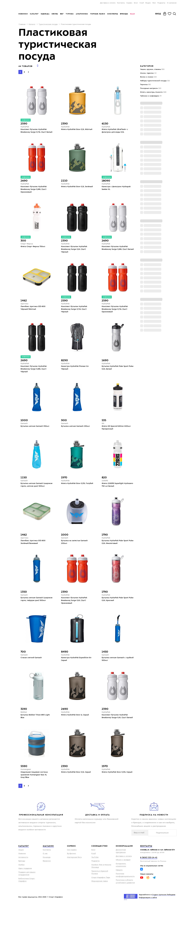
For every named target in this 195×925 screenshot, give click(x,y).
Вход (158, 14)
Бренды (124, 14)
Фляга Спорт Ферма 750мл (34, 250)
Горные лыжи (97, 14)
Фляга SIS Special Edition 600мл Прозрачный (117, 434)
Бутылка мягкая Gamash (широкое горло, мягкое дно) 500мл (35, 494)
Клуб (142, 3)
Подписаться (168, 852)
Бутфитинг (71, 872)
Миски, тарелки (148, 73)
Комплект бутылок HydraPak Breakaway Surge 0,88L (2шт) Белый (116, 253)
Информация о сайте (148, 917)
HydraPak (25, 125)
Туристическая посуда (48, 24)
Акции (21, 869)
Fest (154, 3)
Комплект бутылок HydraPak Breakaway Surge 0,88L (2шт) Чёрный (34, 375)
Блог (136, 3)
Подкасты (161, 3)
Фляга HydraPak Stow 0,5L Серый (77, 791)
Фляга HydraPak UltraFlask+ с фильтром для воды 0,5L (115, 129)
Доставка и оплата (107, 3)
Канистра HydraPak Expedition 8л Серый (77, 672)
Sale (132, 14)
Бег (62, 14)
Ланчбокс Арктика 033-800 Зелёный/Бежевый (34, 553)
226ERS (105, 488)
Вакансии (47, 880)
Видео (148, 3)
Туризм (70, 14)
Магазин (48, 865)
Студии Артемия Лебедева (163, 914)
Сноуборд (112, 14)
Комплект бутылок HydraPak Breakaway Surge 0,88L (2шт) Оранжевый (34, 192)
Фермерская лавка (99, 900)
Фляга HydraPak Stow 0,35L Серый (114, 792)
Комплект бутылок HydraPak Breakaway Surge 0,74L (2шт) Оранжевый (116, 314)
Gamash (24, 430)
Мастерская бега (74, 876)
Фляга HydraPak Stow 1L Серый (76, 729)
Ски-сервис (72, 869)
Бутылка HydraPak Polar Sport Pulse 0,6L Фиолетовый (116, 553)
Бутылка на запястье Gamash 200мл (75, 553)
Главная (22, 24)
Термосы (145, 84)
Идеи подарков (25, 887)
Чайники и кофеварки (150, 96)
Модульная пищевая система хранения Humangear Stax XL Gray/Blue (35, 794)
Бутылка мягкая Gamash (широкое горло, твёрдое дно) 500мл (36, 613)
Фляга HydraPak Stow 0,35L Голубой (74, 492)
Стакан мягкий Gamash (32, 671)
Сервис (129, 3)
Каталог (34, 14)
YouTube (95, 876)
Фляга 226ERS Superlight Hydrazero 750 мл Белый (113, 492)
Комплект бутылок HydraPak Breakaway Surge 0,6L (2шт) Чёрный (75, 253)
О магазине (172, 3)
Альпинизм (82, 14)
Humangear (26, 788)
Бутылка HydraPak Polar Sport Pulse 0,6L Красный (116, 611)
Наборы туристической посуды (155, 81)
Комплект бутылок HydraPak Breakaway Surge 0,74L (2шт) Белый (34, 131)
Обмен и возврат (123, 879)
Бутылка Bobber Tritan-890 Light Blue (36, 731)
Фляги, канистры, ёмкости (153, 92)
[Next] (28, 70)
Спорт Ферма (27, 247)
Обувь (55, 14)
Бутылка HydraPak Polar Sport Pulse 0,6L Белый (116, 373)
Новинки (23, 14)
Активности (23, 876)
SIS (103, 430)
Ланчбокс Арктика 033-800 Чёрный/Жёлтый (34, 312)
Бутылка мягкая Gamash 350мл (36, 433)
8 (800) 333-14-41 (148, 877)
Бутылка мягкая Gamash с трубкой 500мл (114, 672)
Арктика (24, 308)
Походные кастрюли (150, 88)
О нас (45, 872)
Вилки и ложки (148, 77)
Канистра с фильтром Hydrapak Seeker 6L (117, 190)
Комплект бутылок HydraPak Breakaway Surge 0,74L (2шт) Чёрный (75, 314)
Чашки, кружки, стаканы (152, 69)
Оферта (119, 889)
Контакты (121, 3)
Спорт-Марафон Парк (100, 896)
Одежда (45, 14)
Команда (46, 876)
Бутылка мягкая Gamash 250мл (76, 433)
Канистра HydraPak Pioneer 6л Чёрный (75, 373)
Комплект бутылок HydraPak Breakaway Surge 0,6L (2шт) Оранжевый (75, 613)
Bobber (24, 726)
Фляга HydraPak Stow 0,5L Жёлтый (73, 129)
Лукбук (21, 884)
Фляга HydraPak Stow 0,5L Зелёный (73, 190)
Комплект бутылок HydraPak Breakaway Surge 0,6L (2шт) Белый (116, 732)
